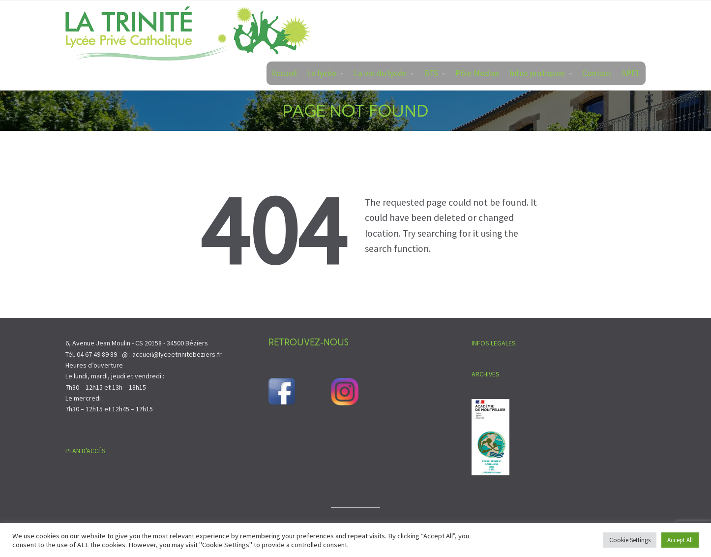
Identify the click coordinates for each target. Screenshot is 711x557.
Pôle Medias (477, 73)
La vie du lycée (380, 73)
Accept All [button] (680, 540)
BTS (431, 73)
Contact (597, 73)
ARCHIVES (486, 374)
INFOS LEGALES (494, 343)
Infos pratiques (537, 73)
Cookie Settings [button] (630, 540)
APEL (631, 73)
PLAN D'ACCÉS (85, 450)
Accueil (284, 73)
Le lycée (321, 73)
